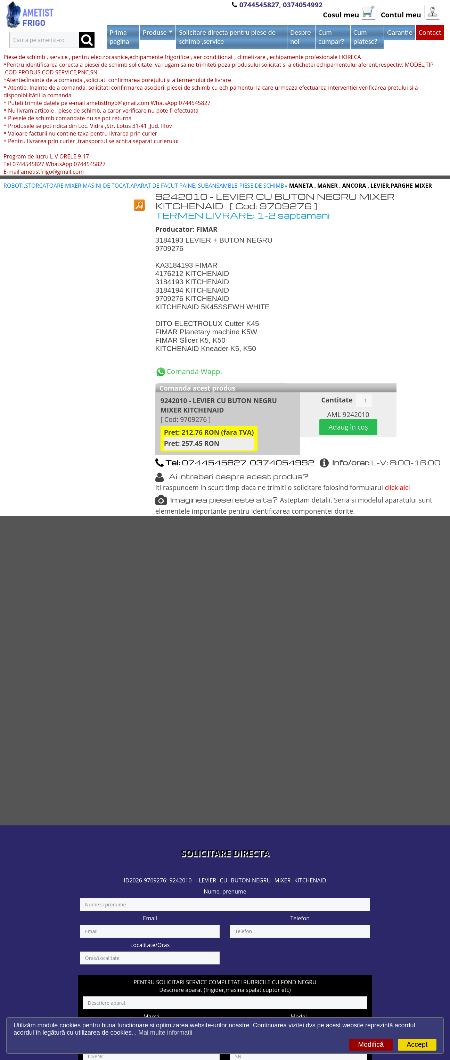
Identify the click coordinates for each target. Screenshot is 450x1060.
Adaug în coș (348, 427)
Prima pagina (119, 37)
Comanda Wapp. (188, 371)
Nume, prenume (225, 891)
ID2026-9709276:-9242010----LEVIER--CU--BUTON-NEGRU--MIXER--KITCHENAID (225, 880)
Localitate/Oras (150, 945)
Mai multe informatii (165, 1032)
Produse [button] (155, 32)
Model (299, 1016)
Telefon (300, 918)
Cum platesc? (365, 37)
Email (150, 918)
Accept (417, 1044)
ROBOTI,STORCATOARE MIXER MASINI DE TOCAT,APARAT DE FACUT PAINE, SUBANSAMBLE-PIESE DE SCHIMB (143, 185)
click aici (397, 487)
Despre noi (300, 37)
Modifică (371, 1044)
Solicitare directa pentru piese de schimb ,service (227, 37)
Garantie (399, 32)
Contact (430, 32)
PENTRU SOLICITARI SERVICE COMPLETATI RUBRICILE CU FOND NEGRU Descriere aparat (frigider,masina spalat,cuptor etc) (225, 986)
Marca (151, 1016)
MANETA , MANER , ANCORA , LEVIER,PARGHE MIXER (360, 185)
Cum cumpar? (331, 37)
